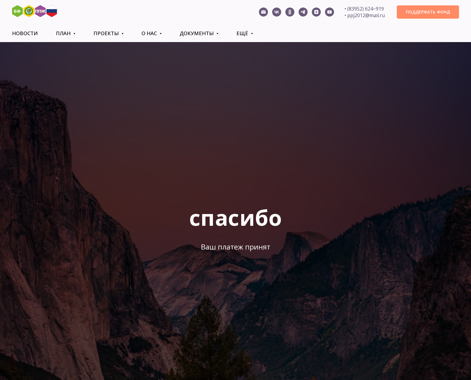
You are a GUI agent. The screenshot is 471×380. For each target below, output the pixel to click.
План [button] (64, 33)
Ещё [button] (242, 33)
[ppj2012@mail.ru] (263, 12)
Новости (25, 33)
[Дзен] (316, 12)
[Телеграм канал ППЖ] (303, 12)
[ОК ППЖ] (289, 12)
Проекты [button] (106, 33)
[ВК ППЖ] (276, 12)
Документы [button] (197, 33)
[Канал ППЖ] (329, 12)
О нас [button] (149, 33)
